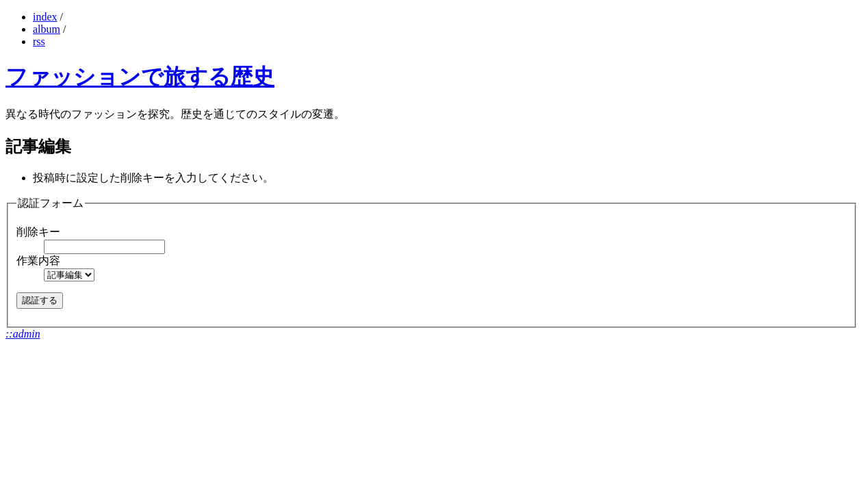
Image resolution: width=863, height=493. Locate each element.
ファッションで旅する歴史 (139, 76)
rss (39, 41)
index (45, 17)
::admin (22, 334)
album (46, 29)
